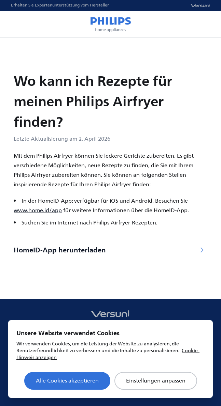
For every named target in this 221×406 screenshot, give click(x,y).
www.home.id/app (38, 210)
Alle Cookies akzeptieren (67, 380)
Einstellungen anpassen (155, 380)
